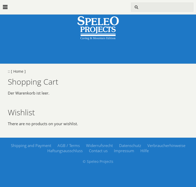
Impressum (124, 150)
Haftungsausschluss (65, 150)
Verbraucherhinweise (166, 145)
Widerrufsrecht (99, 145)
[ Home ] (18, 71)
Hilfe (144, 150)
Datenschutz (130, 145)
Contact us (98, 150)
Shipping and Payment (31, 145)
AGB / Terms (68, 145)
